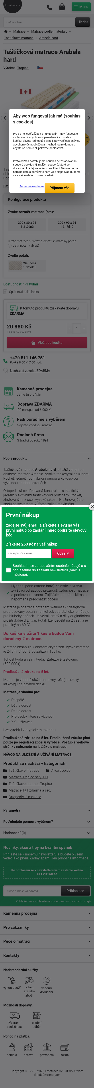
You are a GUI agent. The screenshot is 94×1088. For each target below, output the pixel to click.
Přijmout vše (60, 188)
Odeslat (63, 553)
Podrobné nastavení (32, 186)
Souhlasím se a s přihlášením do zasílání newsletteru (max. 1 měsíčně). (49, 570)
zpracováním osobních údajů (57, 566)
